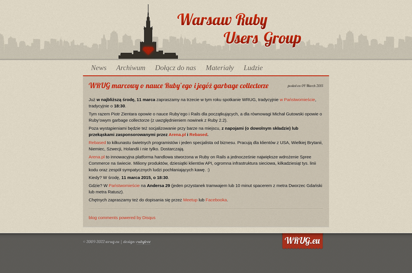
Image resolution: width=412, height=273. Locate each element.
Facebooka (216, 199)
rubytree (143, 241)
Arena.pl (177, 134)
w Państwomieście (297, 99)
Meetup (190, 199)
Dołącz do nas (175, 68)
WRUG (148, 31)
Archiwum (130, 68)
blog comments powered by (122, 217)
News (98, 68)
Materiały (220, 68)
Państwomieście (124, 185)
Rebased (198, 134)
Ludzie (253, 68)
